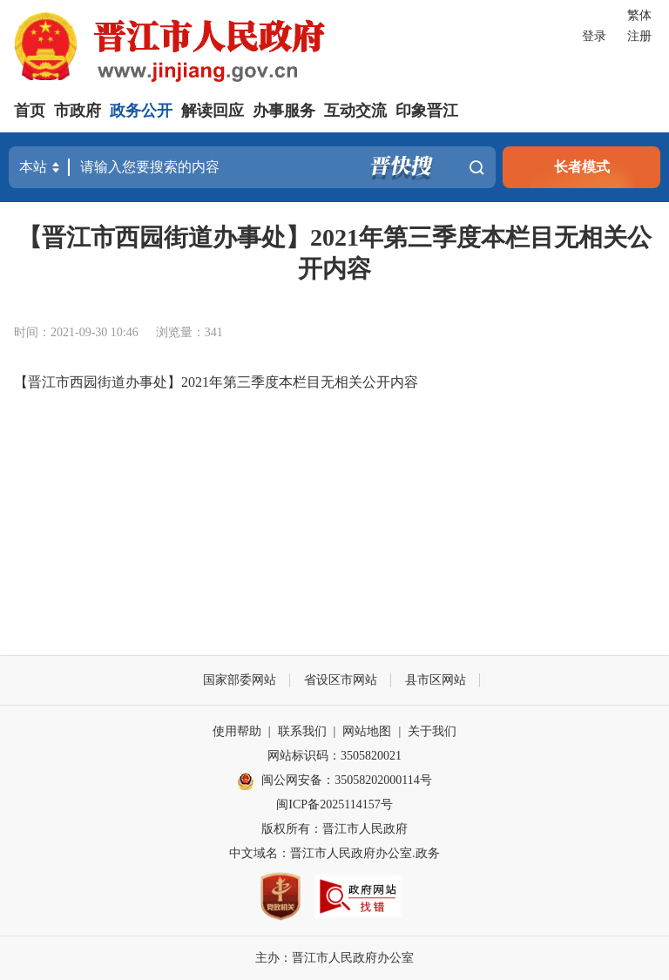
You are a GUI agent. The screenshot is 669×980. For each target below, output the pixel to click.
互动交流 (355, 110)
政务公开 (141, 110)
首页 (29, 110)
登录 (594, 36)
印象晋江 (426, 110)
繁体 (639, 15)
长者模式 (582, 166)
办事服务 (284, 110)
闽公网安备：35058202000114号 (334, 781)
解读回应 (212, 110)
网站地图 (366, 731)
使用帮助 (237, 731)
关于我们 (432, 731)
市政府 (77, 110)
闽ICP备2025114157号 (334, 804)
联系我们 (302, 731)
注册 (639, 36)
